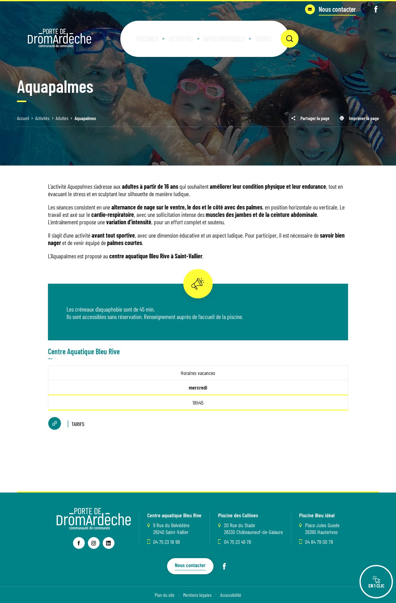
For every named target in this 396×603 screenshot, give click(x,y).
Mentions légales (197, 595)
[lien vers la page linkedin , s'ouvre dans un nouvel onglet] (108, 543)
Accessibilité (230, 595)
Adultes (62, 118)
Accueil (23, 118)
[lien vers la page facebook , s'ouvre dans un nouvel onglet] (79, 543)
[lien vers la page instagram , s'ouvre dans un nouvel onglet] (94, 543)
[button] (155, 34)
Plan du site (164, 595)
